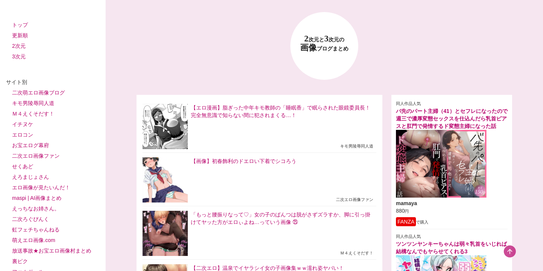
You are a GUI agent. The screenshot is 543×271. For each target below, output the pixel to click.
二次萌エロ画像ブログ (38, 93)
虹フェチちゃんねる (36, 230)
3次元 (19, 56)
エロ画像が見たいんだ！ (41, 187)
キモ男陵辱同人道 (33, 103)
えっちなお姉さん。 (36, 209)
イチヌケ (22, 124)
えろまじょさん (30, 177)
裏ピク (20, 261)
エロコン (22, 135)
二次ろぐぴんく (30, 219)
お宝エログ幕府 (30, 145)
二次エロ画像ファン (36, 156)
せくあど (22, 166)
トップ (20, 25)
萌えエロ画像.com (33, 240)
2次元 (19, 46)
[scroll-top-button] (510, 251)
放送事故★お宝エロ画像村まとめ (51, 251)
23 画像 (324, 43)
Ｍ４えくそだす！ (33, 114)
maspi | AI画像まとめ (36, 198)
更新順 (20, 35)
